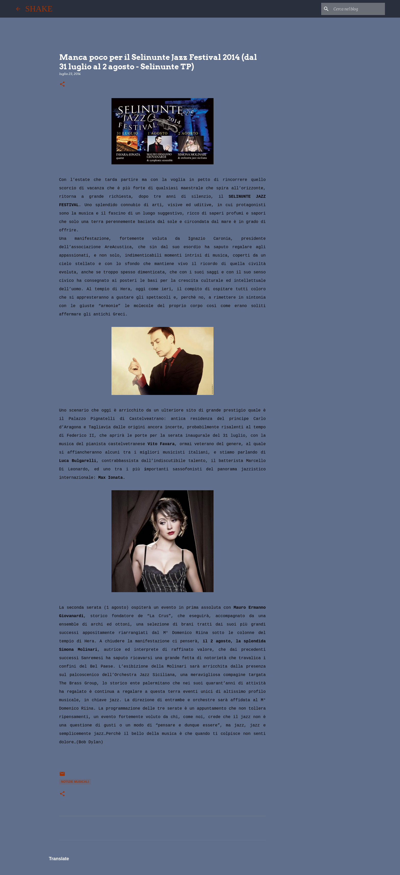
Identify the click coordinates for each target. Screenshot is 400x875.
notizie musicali (75, 782)
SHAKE (39, 8)
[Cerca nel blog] (358, 9)
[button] (62, 84)
